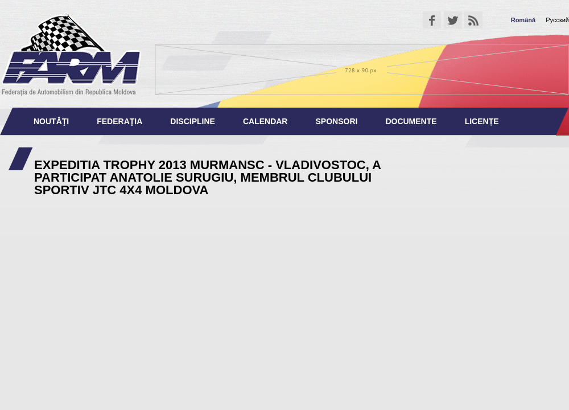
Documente (410, 121)
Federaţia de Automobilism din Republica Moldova (71, 53)
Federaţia (119, 121)
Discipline (192, 121)
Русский (557, 20)
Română (523, 20)
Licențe (482, 121)
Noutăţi (51, 121)
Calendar (265, 121)
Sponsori (336, 121)
